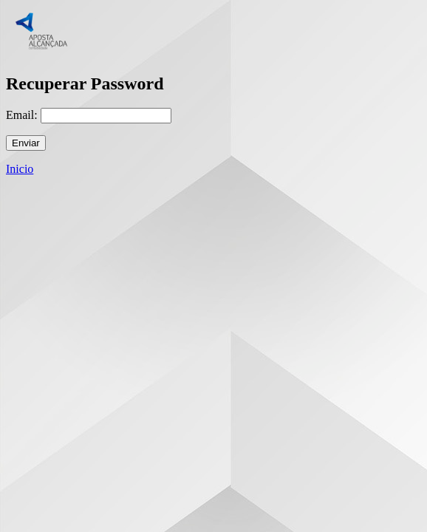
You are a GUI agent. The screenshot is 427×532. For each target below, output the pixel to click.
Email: (22, 115)
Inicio (19, 169)
